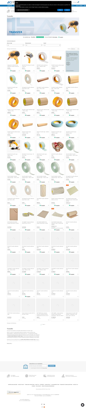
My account (38, 386)
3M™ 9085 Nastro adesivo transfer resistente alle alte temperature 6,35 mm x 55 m (42, 315)
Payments (42, 384)
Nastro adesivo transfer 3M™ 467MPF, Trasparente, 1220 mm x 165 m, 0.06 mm (72, 315)
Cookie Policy (47, 384)
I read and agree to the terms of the (39, 368)
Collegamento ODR (55, 384)
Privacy (46, 389)
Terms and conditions (30, 384)
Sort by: (69, 49)
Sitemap (33, 386)
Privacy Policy (45, 368)
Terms (49, 389)
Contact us (75, 384)
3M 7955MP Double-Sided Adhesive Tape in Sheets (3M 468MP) (57, 224)
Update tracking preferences (48, 386)
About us (37, 384)
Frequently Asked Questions (66, 384)
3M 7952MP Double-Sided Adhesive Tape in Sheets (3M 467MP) (72, 200)
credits (43, 407)
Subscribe (51, 366)
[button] (82, 405)
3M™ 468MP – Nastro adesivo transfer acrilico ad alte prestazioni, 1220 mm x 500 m (57, 315)
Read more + (9, 343)
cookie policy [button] (18, 5)
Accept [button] (67, 9)
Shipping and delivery (12, 384)
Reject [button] (60, 9)
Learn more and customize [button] (22, 9)
